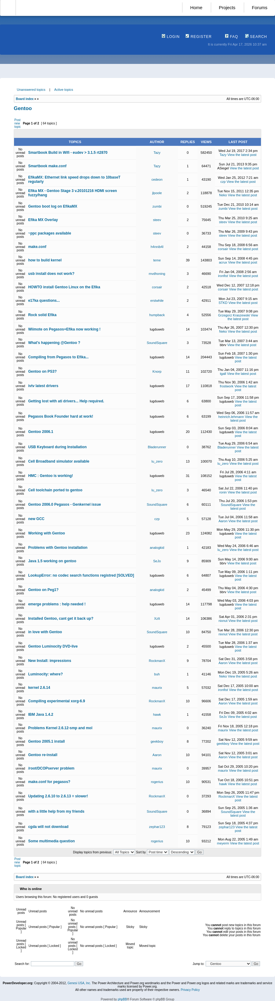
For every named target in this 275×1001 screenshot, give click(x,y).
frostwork (226, 386)
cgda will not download (48, 827)
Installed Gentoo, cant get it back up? (60, 618)
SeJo (157, 561)
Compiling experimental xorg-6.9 (56, 701)
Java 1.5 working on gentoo (52, 561)
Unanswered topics (31, 89)
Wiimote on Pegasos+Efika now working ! (64, 329)
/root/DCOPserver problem (51, 768)
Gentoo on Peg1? (43, 590)
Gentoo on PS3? (42, 371)
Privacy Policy (190, 990)
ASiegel (223, 168)
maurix (157, 687)
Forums (259, 7)
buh (157, 674)
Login (171, 37)
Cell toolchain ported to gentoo (55, 490)
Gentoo (23, 108)
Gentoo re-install (42, 755)
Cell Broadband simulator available (58, 461)
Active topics (63, 89)
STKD (222, 303)
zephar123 (157, 827)
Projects (227, 7)
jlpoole (157, 193)
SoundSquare (157, 343)
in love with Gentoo (45, 632)
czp (223, 181)
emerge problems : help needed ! (57, 604)
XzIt (157, 618)
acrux (223, 262)
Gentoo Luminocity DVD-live (53, 646)
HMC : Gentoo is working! (50, 476)
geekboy (157, 741)
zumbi (156, 206)
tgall (223, 373)
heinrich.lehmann (231, 417)
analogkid (157, 547)
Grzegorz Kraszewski (234, 315)
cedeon (157, 179)
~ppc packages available (49, 233)
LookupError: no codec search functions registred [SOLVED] (81, 575)
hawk (157, 714)
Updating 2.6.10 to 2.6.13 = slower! (58, 796)
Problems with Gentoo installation (57, 547)
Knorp (156, 371)
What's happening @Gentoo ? (54, 343)
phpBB (122, 999)
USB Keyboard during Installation (57, 447)
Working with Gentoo (46, 533)
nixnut (222, 620)
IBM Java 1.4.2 (40, 714)
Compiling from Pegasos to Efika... (58, 357)
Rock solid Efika (42, 315)
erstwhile (156, 300)
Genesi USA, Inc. (79, 983)
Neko (223, 195)
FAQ (231, 37)
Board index (25, 99)
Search (256, 37)
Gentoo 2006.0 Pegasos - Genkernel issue (64, 504)
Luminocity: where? (45, 674)
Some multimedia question (51, 841)
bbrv (223, 345)
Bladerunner (157, 447)
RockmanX (157, 661)
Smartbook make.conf (47, 166)
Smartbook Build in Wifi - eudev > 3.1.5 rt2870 (68, 152)
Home (196, 7)
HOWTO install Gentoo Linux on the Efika (64, 287)
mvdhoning (157, 273)
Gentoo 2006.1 (40, 432)
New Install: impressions (49, 661)
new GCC (36, 519)
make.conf (37, 247)
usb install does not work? (51, 273)
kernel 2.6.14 (39, 687)
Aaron (222, 521)
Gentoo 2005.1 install (46, 741)
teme (157, 260)
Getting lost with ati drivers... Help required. (66, 401)
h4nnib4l (157, 247)
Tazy (156, 152)
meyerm (223, 843)
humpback (157, 315)
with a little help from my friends (56, 811)
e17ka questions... (44, 300)
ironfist (223, 276)
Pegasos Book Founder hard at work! (60, 416)
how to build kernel (44, 260)
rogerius (157, 782)
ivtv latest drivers (43, 386)
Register (198, 37)
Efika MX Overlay (43, 220)
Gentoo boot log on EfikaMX (52, 206)
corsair (223, 249)
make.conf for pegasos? (49, 782)
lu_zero (157, 461)
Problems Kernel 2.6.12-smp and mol (60, 728)
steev (157, 220)
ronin (223, 492)
